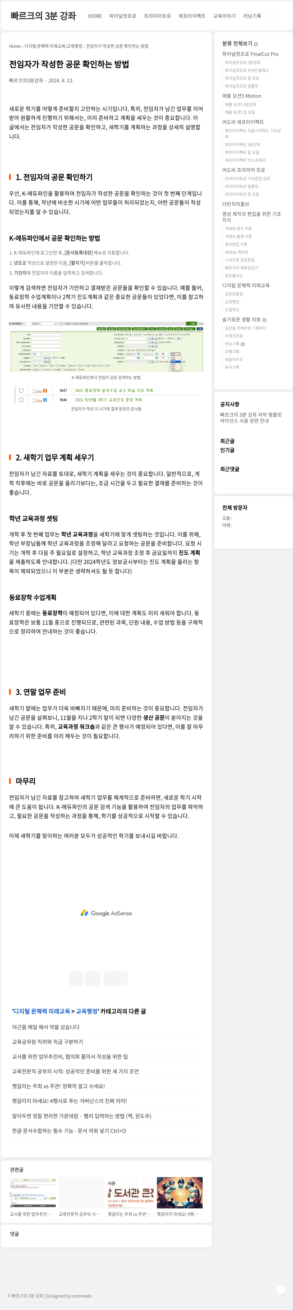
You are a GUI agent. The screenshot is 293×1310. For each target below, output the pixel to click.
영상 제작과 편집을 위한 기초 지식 (251, 216)
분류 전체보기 (240, 43)
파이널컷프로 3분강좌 (242, 62)
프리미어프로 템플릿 (241, 186)
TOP (280, 1289)
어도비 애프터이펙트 (243, 121)
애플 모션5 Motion (241, 95)
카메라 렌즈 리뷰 (238, 228)
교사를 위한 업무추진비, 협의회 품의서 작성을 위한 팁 (70, 1056)
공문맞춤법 (234, 294)
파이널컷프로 (122, 15)
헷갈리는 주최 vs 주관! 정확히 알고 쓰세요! (58, 1086)
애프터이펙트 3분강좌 (242, 144)
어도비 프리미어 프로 (243, 169)
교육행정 (87, 1011)
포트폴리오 (234, 275)
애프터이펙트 (192, 15)
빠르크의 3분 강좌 (43, 15)
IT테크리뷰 (234, 336)
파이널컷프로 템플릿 (241, 86)
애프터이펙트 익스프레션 (245, 160)
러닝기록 (252, 15)
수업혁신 (232, 309)
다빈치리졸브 (235, 203)
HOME (95, 15)
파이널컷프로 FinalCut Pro (250, 53)
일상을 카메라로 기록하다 (246, 328)
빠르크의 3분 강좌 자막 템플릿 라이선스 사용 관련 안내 (251, 417)
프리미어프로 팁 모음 (242, 194)
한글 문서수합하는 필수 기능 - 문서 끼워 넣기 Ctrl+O (69, 1131)
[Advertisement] (106, 913)
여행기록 (232, 351)
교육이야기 (224, 15)
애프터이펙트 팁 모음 (242, 152)
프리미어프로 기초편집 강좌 (247, 178)
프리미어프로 (157, 15)
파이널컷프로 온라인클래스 (247, 70)
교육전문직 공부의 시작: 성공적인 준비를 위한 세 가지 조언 (75, 1071)
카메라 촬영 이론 (238, 236)
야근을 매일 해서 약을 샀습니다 (45, 1027)
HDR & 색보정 (236, 252)
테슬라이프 (234, 359)
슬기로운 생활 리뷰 (244, 319)
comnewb (82, 1296)
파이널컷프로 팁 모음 (242, 78)
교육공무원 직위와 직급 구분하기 (47, 1042)
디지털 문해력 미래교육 (42, 1011)
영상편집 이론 (236, 244)
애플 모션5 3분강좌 (240, 104)
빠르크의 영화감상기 (241, 267)
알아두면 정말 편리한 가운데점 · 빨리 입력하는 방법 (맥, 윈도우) (81, 1116)
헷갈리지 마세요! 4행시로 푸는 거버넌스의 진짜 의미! (69, 1101)
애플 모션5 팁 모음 (240, 112)
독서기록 (232, 367)
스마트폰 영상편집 (240, 260)
